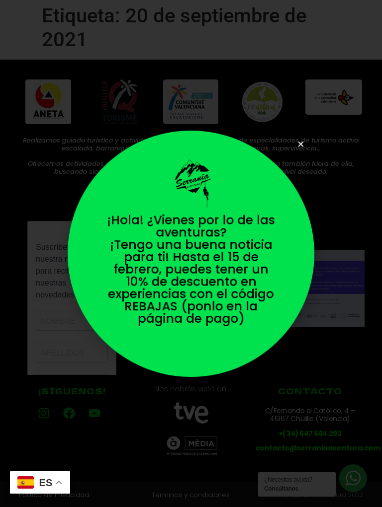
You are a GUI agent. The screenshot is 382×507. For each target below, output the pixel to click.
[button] (292, 151)
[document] (191, 253)
